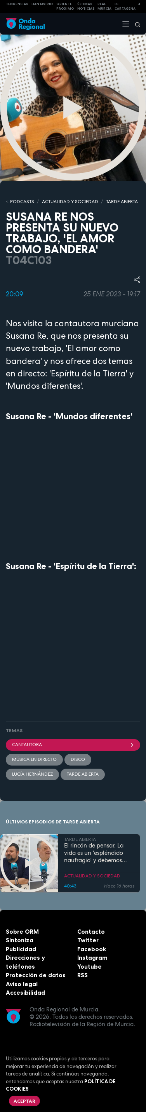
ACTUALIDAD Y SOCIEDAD (70, 201)
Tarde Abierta (83, 774)
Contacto (91, 931)
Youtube (89, 966)
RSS (82, 975)
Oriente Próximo (65, 6)
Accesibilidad (25, 992)
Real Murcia (104, 6)
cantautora (73, 744)
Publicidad (21, 949)
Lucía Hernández (32, 774)
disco (78, 759)
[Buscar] (135, 23)
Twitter (88, 940)
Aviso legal (22, 984)
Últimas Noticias (86, 6)
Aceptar (24, 1101)
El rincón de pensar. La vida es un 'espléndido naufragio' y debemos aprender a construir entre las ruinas (98, 853)
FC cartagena (125, 6)
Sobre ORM (22, 931)
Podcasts (22, 201)
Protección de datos (36, 975)
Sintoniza (19, 940)
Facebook (91, 949)
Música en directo (34, 759)
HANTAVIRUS (42, 4)
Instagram (92, 957)
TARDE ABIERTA (122, 201)
